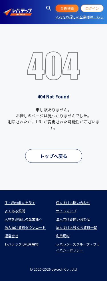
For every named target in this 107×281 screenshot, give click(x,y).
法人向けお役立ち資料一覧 (76, 227)
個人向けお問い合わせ (73, 202)
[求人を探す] (48, 8)
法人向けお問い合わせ (73, 219)
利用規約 (63, 235)
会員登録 (67, 8)
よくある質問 (15, 210)
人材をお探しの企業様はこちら (80, 16)
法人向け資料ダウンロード (25, 227)
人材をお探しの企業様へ (23, 219)
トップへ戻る (53, 156)
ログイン (92, 8)
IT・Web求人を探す (20, 202)
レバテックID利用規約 (22, 244)
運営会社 (11, 235)
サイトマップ (66, 210)
